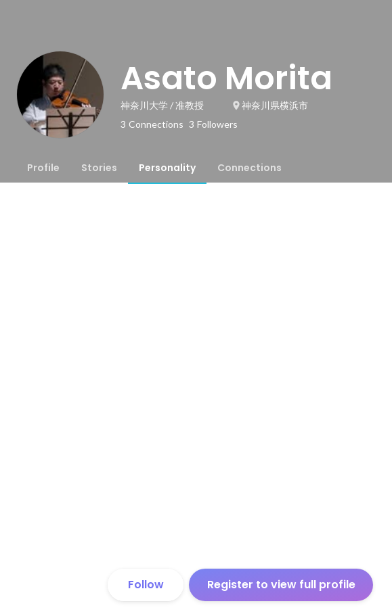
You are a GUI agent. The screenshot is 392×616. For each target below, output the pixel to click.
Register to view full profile (281, 584)
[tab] (43, 167)
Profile (43, 167)
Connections (249, 167)
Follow (146, 584)
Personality (167, 167)
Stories (99, 167)
